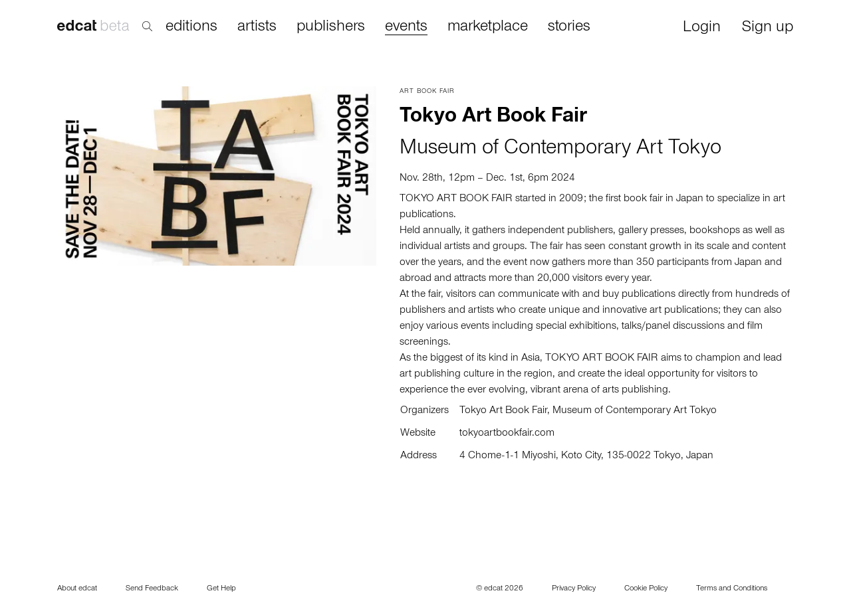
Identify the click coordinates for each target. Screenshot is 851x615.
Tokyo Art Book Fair (503, 411)
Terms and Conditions (731, 589)
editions (191, 27)
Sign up (767, 28)
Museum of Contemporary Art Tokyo (560, 150)
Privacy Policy (574, 589)
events (406, 27)
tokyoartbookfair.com (506, 433)
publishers (331, 27)
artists (257, 27)
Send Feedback (152, 589)
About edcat (77, 589)
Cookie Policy (646, 589)
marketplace (487, 27)
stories (569, 27)
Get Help (221, 589)
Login (702, 28)
